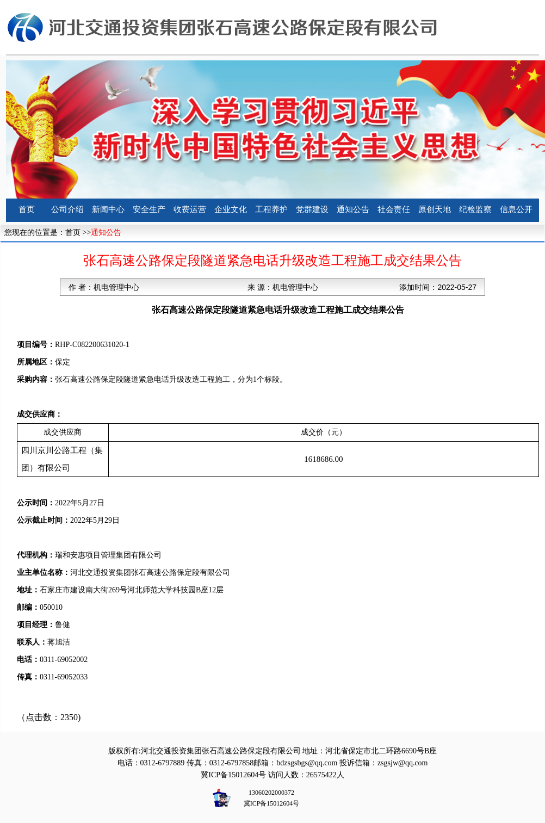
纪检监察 (475, 209)
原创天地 (434, 209)
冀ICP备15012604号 (233, 775)
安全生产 (149, 209)
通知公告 (353, 209)
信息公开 (516, 209)
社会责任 (393, 209)
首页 (26, 209)
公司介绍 (67, 209)
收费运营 (190, 209)
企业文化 (230, 209)
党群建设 (312, 209)
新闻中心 (108, 209)
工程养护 (271, 209)
